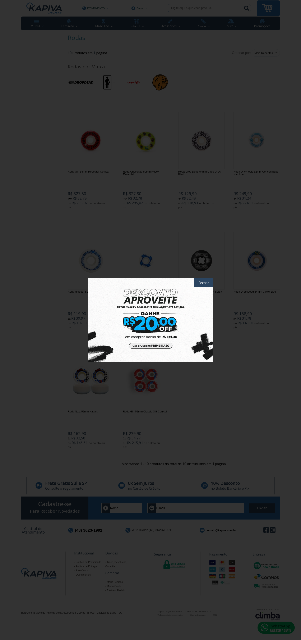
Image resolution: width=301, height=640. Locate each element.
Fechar (204, 282)
